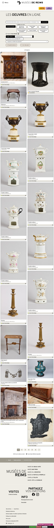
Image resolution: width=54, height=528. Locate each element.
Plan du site (8, 518)
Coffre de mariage (31, 404)
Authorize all (32, 526)
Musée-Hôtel (43, 31)
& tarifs (27, 500)
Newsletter (23, 502)
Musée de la (43, 27)
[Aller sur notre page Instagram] (37, 494)
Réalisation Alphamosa (10, 511)
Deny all (39, 526)
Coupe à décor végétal (32, 134)
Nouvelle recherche (11, 45)
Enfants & (13, 494)
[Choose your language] (10, 523)
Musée (49, 8)
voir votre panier (25, 45)
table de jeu (3, 104)
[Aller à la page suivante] (39, 450)
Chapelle (32, 30)
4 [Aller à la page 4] (28, 449)
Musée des (42, 8)
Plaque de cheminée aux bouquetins (35, 442)
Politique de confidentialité (11, 516)
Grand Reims (16, 509)
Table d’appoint (4, 360)
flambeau (3, 320)
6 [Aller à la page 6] (35, 449)
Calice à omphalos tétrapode (33, 91)
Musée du (21, 31)
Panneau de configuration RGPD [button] (12, 521)
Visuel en (13, 33)
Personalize (45, 526)
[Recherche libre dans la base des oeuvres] (23, 22)
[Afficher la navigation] (3, 2)
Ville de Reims (8, 509)
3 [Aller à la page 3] (25, 449)
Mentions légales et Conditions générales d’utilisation (16, 513)
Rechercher (44, 22)
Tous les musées (10, 26)
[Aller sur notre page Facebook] (33, 494)
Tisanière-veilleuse (31, 178)
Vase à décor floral (31, 379)
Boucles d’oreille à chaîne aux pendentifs (9, 382)
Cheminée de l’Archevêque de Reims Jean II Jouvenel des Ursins (12, 421)
